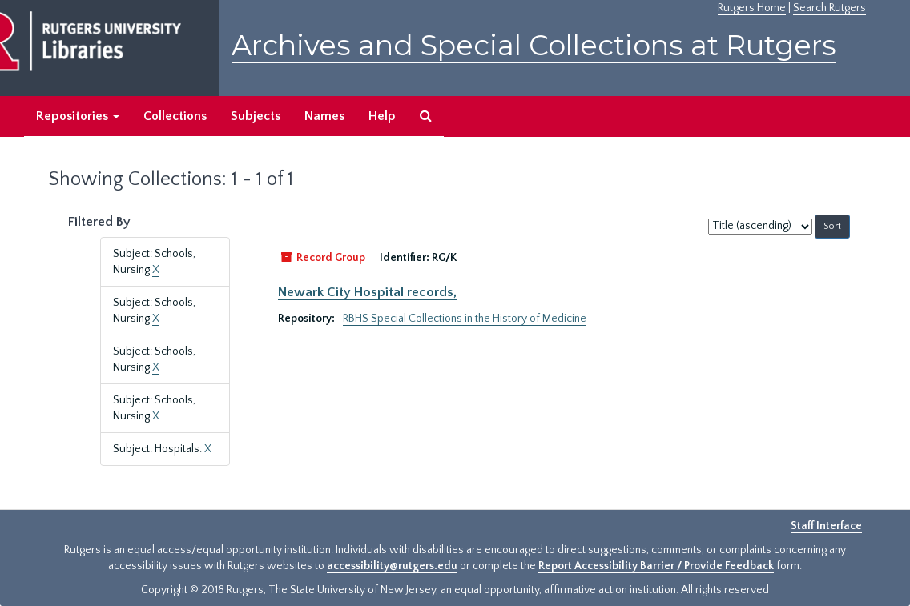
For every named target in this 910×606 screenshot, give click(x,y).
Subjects (255, 116)
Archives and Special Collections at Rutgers (534, 45)
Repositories (77, 116)
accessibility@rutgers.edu (392, 566)
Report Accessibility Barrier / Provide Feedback (656, 566)
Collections (175, 116)
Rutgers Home (752, 8)
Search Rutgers (829, 8)
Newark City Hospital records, (367, 292)
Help (382, 116)
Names (324, 116)
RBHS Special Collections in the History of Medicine (464, 318)
